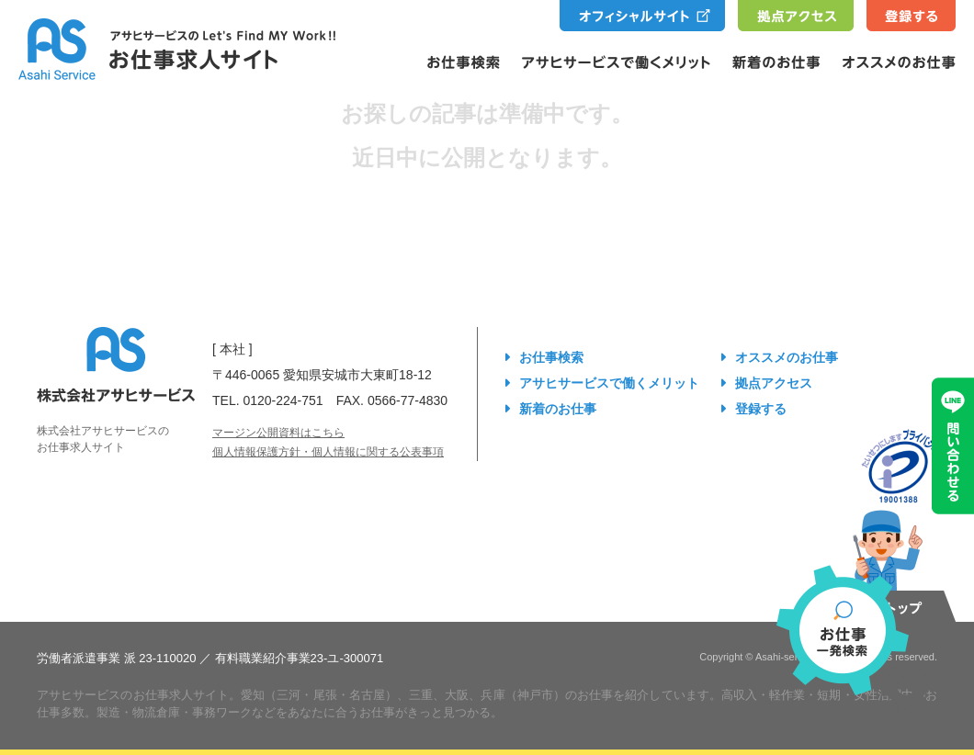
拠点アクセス (773, 383)
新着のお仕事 (557, 408)
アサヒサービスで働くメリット (609, 383)
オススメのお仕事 (786, 357)
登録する (761, 408)
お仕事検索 (551, 357)
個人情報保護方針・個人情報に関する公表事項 (328, 451)
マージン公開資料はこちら (278, 432)
